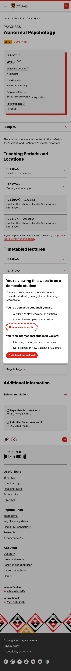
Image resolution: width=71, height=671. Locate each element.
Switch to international (22, 355)
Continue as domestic (21, 327)
